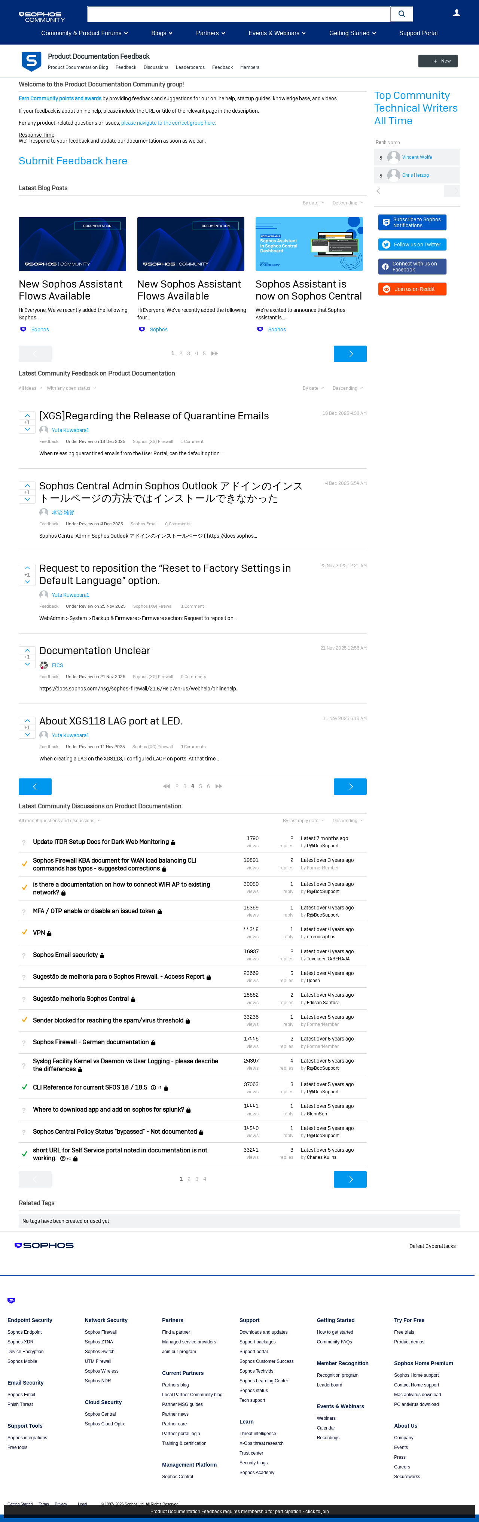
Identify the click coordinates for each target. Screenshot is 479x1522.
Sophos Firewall (101, 1332)
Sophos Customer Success (267, 1361)
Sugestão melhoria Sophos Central (81, 999)
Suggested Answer (24, 863)
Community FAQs (334, 1342)
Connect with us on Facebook (409, 266)
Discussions (156, 67)
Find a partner (176, 1332)
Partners (207, 33)
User (456, 12)
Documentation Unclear (94, 650)
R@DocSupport (323, 846)
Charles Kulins (321, 1157)
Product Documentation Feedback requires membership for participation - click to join (239, 1512)
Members (249, 67)
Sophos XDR (20, 1342)
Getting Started (349, 33)
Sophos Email (21, 1394)
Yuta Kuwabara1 (70, 430)
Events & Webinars (273, 33)
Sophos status (254, 1390)
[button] (402, 14)
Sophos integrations (27, 1437)
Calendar (326, 1428)
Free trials (404, 1332)
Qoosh (313, 981)
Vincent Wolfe (417, 157)
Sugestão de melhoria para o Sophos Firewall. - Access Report (118, 977)
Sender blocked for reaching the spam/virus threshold (108, 1020)
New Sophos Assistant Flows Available (71, 290)
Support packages (258, 1342)
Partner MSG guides (182, 1404)
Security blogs (254, 1462)
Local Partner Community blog (192, 1394)
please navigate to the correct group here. (168, 122)
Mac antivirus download (417, 1394)
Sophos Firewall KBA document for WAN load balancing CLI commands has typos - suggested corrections (114, 864)
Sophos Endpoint (24, 1332)
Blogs (158, 33)
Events (401, 1447)
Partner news (175, 1414)
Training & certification (184, 1443)
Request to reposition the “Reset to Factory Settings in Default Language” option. (165, 574)
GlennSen (317, 1114)
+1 (159, 1087)
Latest (324, 838)
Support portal (254, 1351)
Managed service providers (189, 1342)
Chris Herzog (415, 175)
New (443, 61)
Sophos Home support (416, 1375)
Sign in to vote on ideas (27, 415)
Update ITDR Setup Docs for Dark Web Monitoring (101, 842)
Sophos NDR (98, 1380)
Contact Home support (416, 1385)
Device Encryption (25, 1351)
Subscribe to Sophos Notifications (412, 222)
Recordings (328, 1437)
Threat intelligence (258, 1433)
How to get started (335, 1332)
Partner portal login (181, 1433)
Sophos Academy (257, 1472)
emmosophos (321, 937)
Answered (24, 1087)
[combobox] (239, 14)
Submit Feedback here (73, 161)
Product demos (409, 1342)
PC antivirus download (416, 1404)
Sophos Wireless (102, 1371)
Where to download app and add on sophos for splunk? (108, 1110)
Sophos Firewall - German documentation (91, 1042)
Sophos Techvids (257, 1371)
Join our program (179, 1351)
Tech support (252, 1400)
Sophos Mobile (22, 1361)
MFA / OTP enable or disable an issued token (94, 911)
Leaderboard (329, 1385)
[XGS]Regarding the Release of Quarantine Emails (154, 415)
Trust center (251, 1453)
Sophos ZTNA (99, 1342)
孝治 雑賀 (63, 512)
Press (400, 1457)
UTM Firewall (98, 1361)
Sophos (40, 329)
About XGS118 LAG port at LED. (110, 720)
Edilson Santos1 (323, 1003)
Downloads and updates (264, 1332)
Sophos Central (100, 1414)
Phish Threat (20, 1404)
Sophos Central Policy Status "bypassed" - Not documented (115, 1132)
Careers (402, 1467)
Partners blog (175, 1385)
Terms (44, 1504)
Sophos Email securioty (65, 955)
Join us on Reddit (408, 289)
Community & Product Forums (81, 33)
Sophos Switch (100, 1351)
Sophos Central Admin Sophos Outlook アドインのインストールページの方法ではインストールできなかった (171, 491)
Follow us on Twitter (411, 244)
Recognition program (338, 1375)
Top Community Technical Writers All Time (416, 108)
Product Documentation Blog (78, 67)
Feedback (126, 67)
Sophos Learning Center (264, 1380)
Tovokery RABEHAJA (328, 959)
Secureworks (407, 1476)
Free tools (17, 1447)
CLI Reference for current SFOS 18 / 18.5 (90, 1087)
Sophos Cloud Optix (105, 1424)
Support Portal (418, 33)
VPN (39, 933)
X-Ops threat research (262, 1443)
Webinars (326, 1418)
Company (403, 1437)
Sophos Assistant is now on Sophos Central (309, 290)
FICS (57, 665)
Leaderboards (190, 67)
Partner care (174, 1424)
